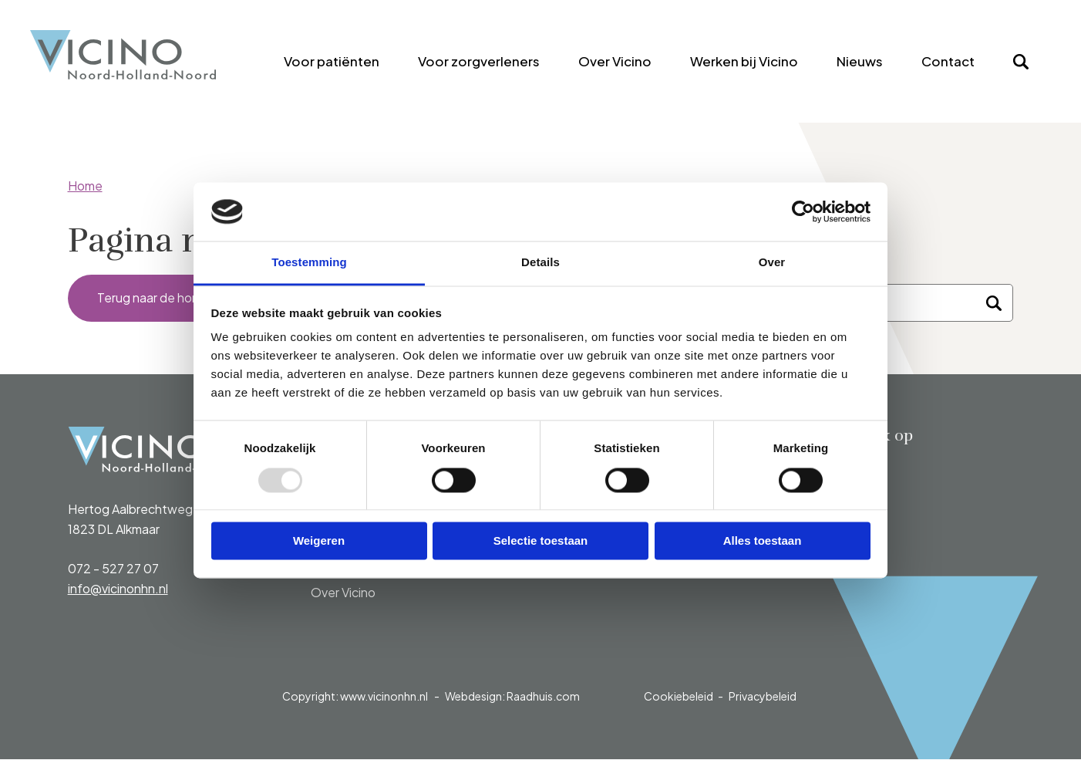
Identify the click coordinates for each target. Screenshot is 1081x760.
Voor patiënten (331, 60)
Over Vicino (615, 60)
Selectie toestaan (540, 541)
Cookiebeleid (678, 697)
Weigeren (319, 541)
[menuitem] (331, 61)
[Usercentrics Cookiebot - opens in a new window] (803, 211)
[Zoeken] (994, 304)
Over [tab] (772, 262)
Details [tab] (540, 262)
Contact (948, 60)
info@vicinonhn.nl (118, 589)
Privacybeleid (762, 697)
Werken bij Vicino (744, 60)
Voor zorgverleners (479, 60)
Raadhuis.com (543, 697)
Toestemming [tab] (309, 262)
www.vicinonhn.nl (384, 697)
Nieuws (860, 60)
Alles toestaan (762, 541)
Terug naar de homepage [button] (170, 298)
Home (85, 185)
